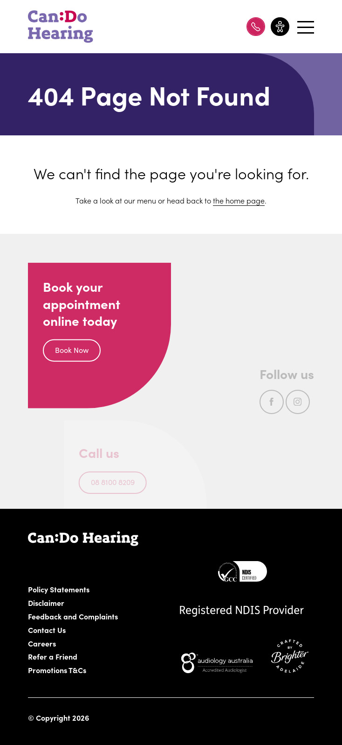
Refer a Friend (53, 656)
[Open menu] (304, 26)
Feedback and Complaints (73, 616)
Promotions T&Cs (57, 670)
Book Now (72, 351)
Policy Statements (59, 589)
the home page (239, 200)
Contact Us (47, 630)
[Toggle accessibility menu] (280, 26)
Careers (90, 643)
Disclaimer (46, 602)
